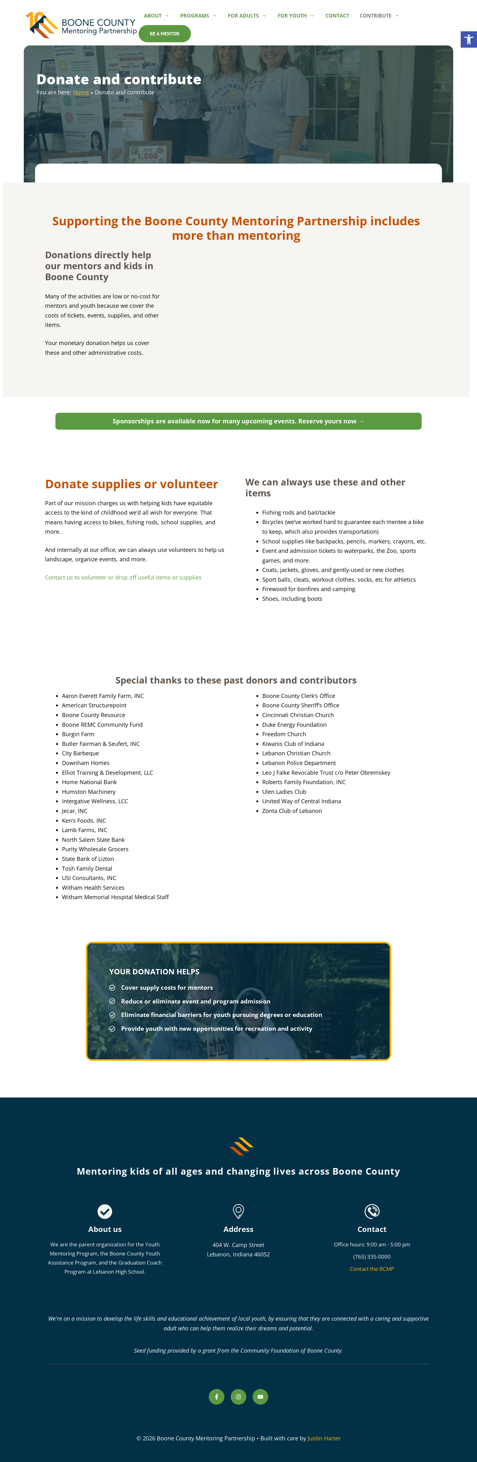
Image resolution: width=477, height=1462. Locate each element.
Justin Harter (324, 1438)
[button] (469, 39)
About (159, 15)
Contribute (382, 15)
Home (81, 92)
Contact (337, 15)
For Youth (299, 15)
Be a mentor (165, 33)
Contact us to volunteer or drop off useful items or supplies (123, 577)
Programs (201, 15)
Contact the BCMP (372, 1268)
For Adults (250, 15)
